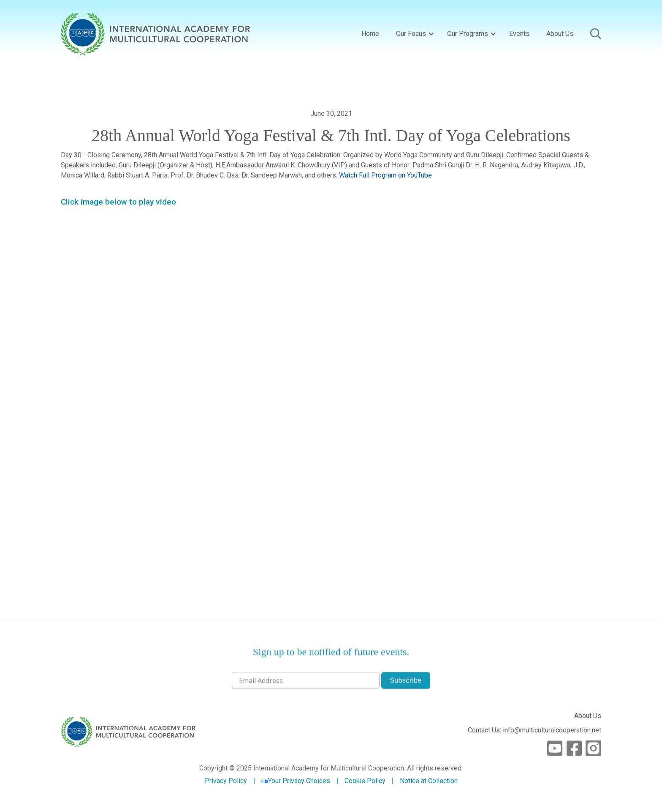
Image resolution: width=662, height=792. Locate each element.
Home (370, 34)
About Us (559, 34)
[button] (413, 33)
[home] (155, 34)
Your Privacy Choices (295, 781)
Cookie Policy (365, 781)
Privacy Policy (226, 781)
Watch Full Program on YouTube (385, 175)
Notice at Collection (429, 781)
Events (519, 34)
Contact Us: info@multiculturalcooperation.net (534, 730)
